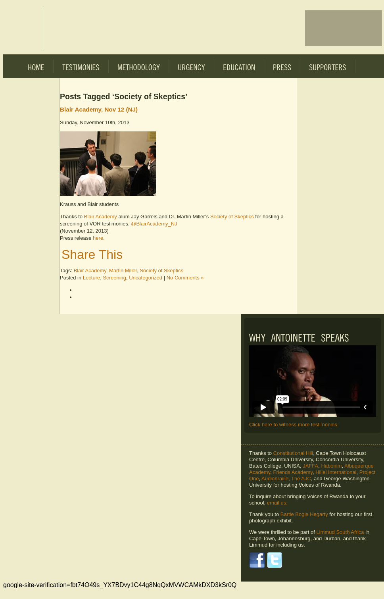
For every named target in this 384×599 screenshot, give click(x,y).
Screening (114, 278)
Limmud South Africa (340, 532)
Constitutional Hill (293, 453)
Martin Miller (123, 270)
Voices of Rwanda (23, 28)
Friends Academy (292, 472)
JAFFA (310, 466)
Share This (92, 254)
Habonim (331, 466)
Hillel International (335, 472)
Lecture (91, 278)
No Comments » (185, 278)
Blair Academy (100, 217)
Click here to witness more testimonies (293, 425)
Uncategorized (145, 278)
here (98, 238)
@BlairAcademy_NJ (154, 224)
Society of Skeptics (232, 217)
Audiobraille (274, 479)
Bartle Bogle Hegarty (304, 514)
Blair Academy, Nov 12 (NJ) (99, 109)
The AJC (301, 479)
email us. (277, 503)
